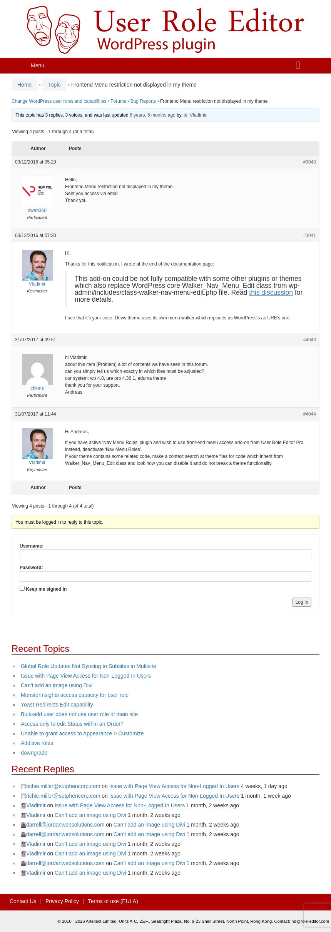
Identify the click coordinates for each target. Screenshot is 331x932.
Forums (118, 101)
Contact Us (23, 901)
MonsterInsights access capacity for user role (75, 695)
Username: (31, 546)
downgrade (34, 753)
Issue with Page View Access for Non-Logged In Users (86, 676)
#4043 (309, 339)
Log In (302, 602)
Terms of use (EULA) (113, 901)
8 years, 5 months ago (153, 115)
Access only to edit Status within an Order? (72, 724)
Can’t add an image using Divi (56, 685)
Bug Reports (143, 101)
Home (24, 85)
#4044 (309, 414)
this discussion (271, 292)
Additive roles (37, 743)
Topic (54, 85)
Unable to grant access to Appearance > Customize (82, 733)
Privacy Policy (62, 901)
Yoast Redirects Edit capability (57, 705)
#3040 (309, 162)
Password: (31, 567)
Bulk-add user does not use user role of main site (79, 714)
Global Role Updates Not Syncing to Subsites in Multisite (88, 666)
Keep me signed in (46, 589)
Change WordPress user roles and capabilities (59, 101)
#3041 (309, 235)
